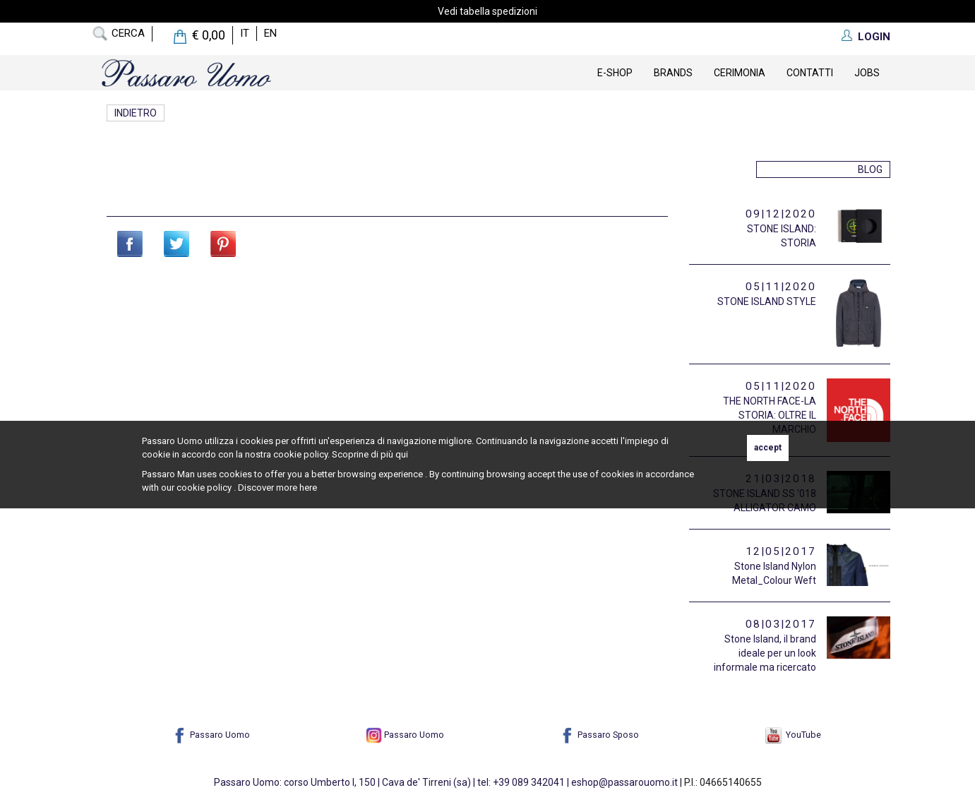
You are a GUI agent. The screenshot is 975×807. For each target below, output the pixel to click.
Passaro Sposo (599, 734)
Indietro (135, 113)
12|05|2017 (781, 551)
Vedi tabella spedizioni (487, 11)
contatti (809, 72)
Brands (673, 72)
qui (401, 454)
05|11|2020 (781, 286)
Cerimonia (739, 72)
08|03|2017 (781, 624)
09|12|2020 (781, 214)
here (308, 487)
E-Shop (615, 72)
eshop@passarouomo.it (624, 782)
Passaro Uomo (211, 734)
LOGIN (874, 36)
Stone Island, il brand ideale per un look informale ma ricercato (765, 653)
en (270, 33)
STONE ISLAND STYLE (766, 301)
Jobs (867, 72)
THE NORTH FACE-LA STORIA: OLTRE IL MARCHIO (769, 415)
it (244, 33)
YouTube (793, 734)
